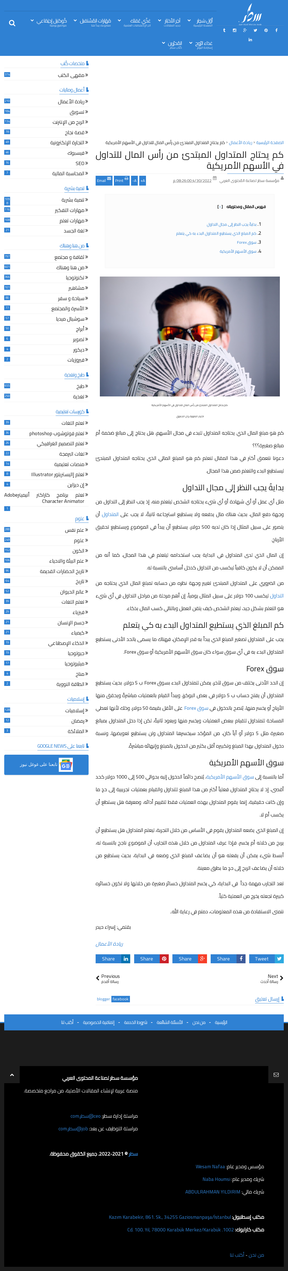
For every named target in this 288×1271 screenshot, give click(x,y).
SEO (80, 164)
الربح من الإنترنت (68, 123)
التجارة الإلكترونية (67, 143)
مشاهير (76, 289)
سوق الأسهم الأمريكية (238, 251)
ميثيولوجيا (74, 664)
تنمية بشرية (73, 200)
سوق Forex (246, 242)
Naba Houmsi (215, 1179)
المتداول (110, 514)
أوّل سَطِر (203, 22)
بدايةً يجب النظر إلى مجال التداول (231, 224)
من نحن (198, 1022)
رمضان (77, 721)
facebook (121, 999)
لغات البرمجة (71, 454)
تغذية (78, 397)
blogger (103, 999)
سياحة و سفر (71, 299)
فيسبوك (76, 154)
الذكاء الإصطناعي (66, 644)
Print (121, 180)
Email (104, 180)
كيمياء (77, 633)
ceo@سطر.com (85, 1116)
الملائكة (76, 732)
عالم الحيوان (72, 592)
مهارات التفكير (69, 211)
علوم (79, 541)
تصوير (78, 340)
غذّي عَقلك (137, 22)
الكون (78, 551)
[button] (46, 765)
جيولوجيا (76, 654)
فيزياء (78, 613)
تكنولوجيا (75, 278)
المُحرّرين (175, 44)
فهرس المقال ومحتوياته (241, 206)
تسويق (77, 113)
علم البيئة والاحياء (66, 561)
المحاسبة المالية (68, 174)
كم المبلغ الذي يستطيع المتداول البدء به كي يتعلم (216, 233)
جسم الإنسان (71, 623)
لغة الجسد (74, 231)
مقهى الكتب (71, 76)
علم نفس (74, 531)
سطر (133, 1153)
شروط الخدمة (135, 1022)
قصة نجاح (74, 133)
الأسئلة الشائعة (170, 1022)
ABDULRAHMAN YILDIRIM (211, 1191)
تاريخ (80, 582)
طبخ (80, 387)
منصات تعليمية (69, 465)
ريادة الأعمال (109, 943)
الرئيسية (221, 1022)
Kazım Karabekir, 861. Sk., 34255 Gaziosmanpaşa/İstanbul (169, 1217)
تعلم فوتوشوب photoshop (56, 434)
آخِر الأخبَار (172, 22)
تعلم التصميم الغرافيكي (60, 444)
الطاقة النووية (70, 685)
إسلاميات (74, 711)
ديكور (78, 350)
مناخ (80, 675)
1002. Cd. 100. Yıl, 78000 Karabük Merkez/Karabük (180, 1229)
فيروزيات (76, 360)
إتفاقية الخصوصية (98, 1022)
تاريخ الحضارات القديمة (62, 572)
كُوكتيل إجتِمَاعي (52, 22)
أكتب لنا (67, 1022)
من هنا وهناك (70, 268)
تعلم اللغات (73, 424)
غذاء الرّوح (204, 44)
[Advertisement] (190, 99)
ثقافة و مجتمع (69, 258)
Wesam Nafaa (210, 1166)
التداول (277, 595)
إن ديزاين (76, 485)
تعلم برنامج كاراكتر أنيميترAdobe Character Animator (44, 499)
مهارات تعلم (72, 221)
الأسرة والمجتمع (67, 309)
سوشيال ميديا (70, 319)
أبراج (80, 330)
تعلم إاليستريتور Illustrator (57, 475)
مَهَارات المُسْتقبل (95, 22)
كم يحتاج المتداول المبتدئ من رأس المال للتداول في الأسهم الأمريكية (190, 160)
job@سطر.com (73, 1128)
